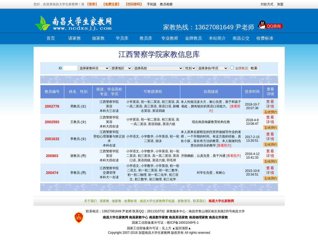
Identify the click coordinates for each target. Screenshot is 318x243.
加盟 (280, 4)
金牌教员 (193, 38)
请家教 (74, 38)
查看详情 (270, 103)
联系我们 (199, 201)
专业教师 (169, 38)
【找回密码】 (133, 4)
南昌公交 (241, 38)
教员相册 (166, 4)
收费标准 (264, 38)
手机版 (151, 4)
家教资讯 (184, 201)
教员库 (146, 38)
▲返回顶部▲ (181, 228)
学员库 (122, 38)
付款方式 (267, 4)
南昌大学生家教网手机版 (157, 201)
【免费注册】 (111, 4)
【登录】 (92, 4)
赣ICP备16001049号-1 (183, 222)
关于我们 (90, 201)
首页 (51, 38)
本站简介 (217, 38)
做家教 (98, 38)
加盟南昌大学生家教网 (154, 233)
